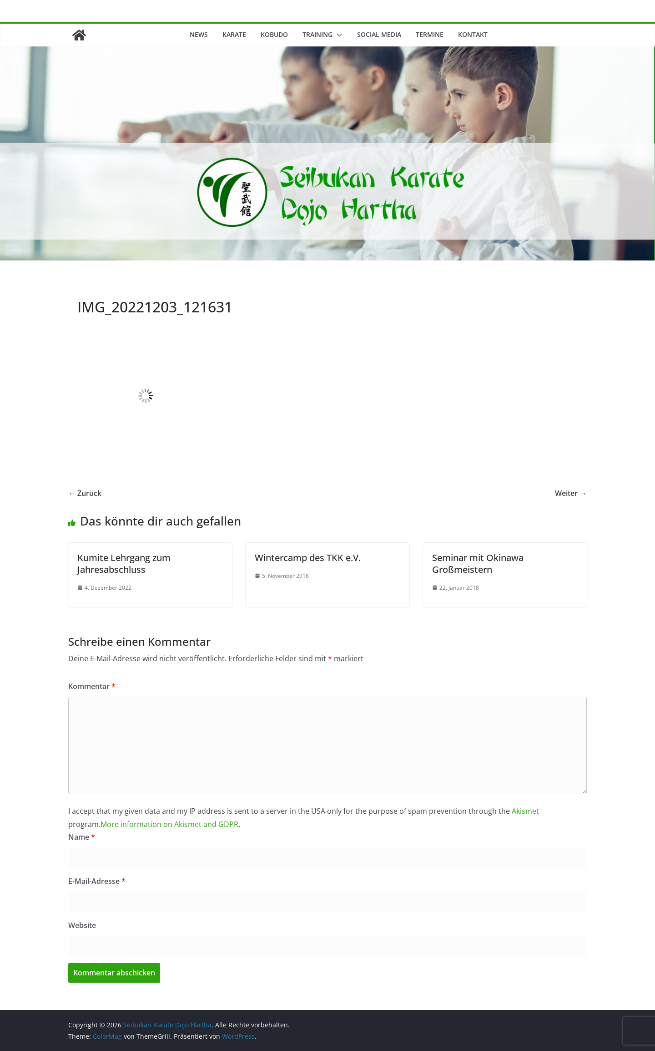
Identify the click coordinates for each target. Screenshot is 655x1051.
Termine (429, 34)
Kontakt (473, 34)
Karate (234, 34)
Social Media (379, 34)
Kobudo (274, 34)
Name (81, 837)
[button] (338, 35)
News (199, 34)
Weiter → (571, 493)
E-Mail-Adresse (97, 881)
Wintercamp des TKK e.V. (308, 557)
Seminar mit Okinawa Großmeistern (478, 563)
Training (317, 34)
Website (82, 925)
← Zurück (84, 493)
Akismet (525, 811)
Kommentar (92, 686)
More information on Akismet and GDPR (169, 824)
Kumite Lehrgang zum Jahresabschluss (124, 563)
